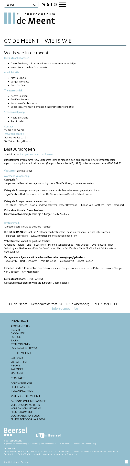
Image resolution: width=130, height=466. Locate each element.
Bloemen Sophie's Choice (43, 451)
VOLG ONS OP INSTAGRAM (26, 408)
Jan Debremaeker (49, 443)
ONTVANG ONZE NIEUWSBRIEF (28, 401)
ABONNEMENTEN (20, 326)
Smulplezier (65, 443)
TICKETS (15, 329)
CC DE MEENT (21, 353)
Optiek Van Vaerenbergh (29, 454)
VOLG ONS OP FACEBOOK (25, 404)
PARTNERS (17, 369)
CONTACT (18, 378)
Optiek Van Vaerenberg (85, 443)
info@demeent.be (14, 133)
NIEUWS (15, 365)
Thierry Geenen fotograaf (16, 451)
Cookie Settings (11, 462)
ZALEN (14, 340)
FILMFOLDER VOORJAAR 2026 (28, 419)
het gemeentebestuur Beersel (36, 154)
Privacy (24, 462)
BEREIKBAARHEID (20, 387)
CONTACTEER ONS (21, 383)
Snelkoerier (9, 454)
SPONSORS (17, 372)
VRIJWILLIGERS (19, 362)
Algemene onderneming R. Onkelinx (21, 443)
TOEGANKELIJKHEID (22, 390)
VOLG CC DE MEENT (25, 396)
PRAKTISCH (19, 320)
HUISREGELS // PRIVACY (24, 347)
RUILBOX (16, 337)
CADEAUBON (18, 333)
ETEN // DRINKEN (20, 344)
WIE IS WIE (17, 358)
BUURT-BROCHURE (22, 412)
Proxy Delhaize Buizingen (104, 451)
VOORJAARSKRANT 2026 (25, 415)
